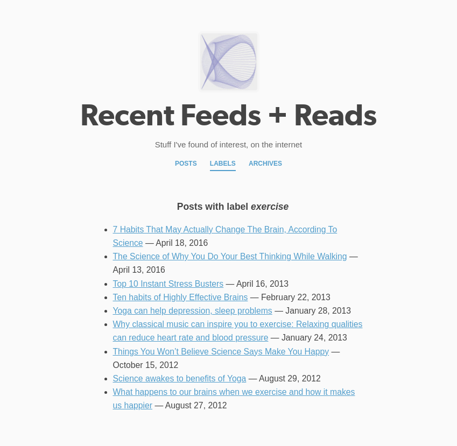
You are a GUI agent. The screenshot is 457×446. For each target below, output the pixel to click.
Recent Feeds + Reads (228, 115)
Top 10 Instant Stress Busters (168, 283)
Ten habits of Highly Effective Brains (180, 297)
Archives (265, 163)
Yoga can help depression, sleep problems (192, 310)
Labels (223, 163)
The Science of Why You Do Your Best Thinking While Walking (230, 256)
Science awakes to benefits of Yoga (180, 378)
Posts (186, 163)
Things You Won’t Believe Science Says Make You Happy (221, 351)
